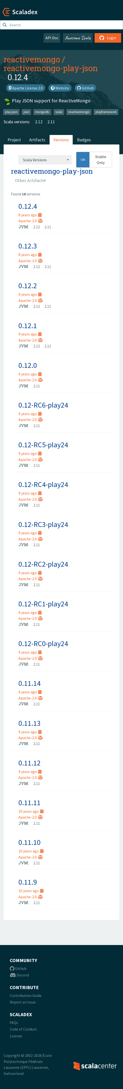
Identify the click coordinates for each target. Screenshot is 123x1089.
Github (18, 968)
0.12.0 (27, 365)
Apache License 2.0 (26, 88)
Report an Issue (23, 1002)
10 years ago (31, 811)
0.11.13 (29, 723)
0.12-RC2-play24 (43, 564)
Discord (19, 975)
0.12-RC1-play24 (43, 603)
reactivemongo (32, 59)
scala (58, 112)
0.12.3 (27, 245)
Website (60, 88)
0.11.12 (29, 762)
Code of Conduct (23, 1029)
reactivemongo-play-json (51, 68)
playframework (106, 112)
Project (14, 140)
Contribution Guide (26, 995)
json (26, 112)
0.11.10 (29, 842)
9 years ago (30, 294)
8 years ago (30, 214)
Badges (84, 140)
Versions (61, 140)
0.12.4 (27, 206)
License (16, 1035)
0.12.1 (27, 325)
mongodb (42, 112)
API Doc (51, 37)
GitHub (85, 88)
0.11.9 (27, 882)
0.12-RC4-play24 (43, 484)
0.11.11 (29, 802)
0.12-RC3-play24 (43, 524)
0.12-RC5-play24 (43, 444)
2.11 (51, 121)
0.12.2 (27, 285)
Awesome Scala (78, 38)
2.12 (39, 121)
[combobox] (45, 159)
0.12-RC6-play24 (43, 405)
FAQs (14, 1022)
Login (107, 37)
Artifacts (37, 140)
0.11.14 (29, 683)
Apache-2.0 (30, 220)
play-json (11, 112)
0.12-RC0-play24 (43, 643)
